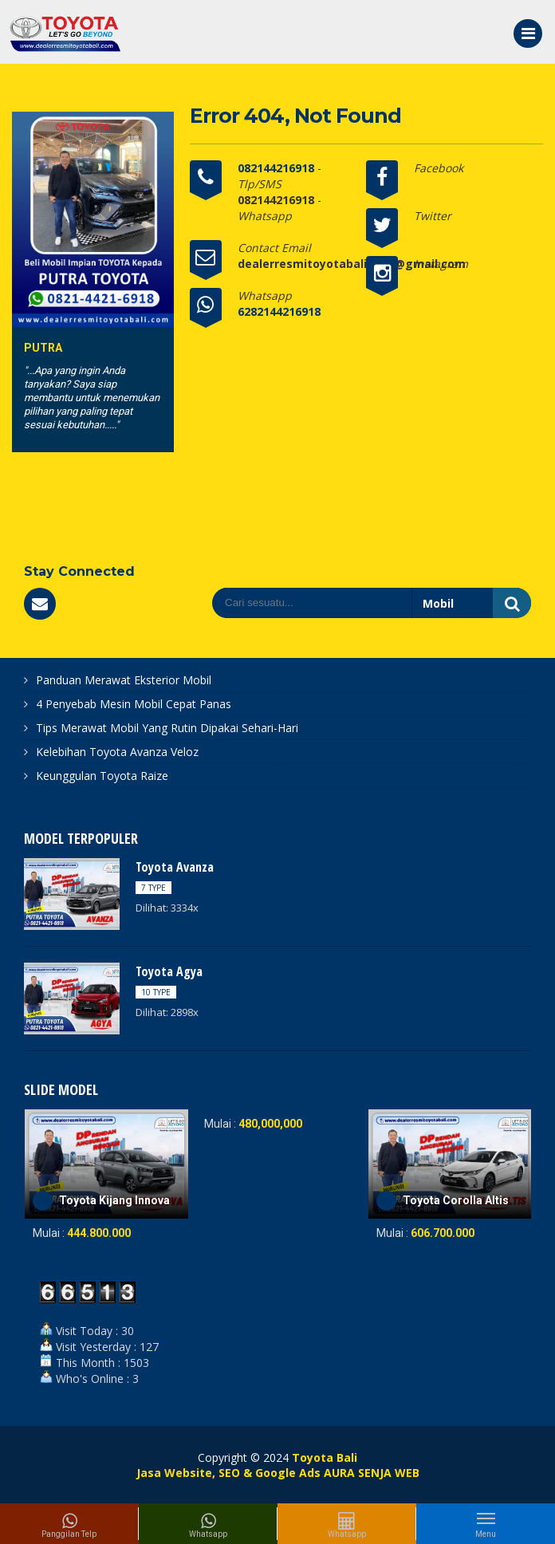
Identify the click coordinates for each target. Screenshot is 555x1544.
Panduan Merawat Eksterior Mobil (123, 679)
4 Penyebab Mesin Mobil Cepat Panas (133, 703)
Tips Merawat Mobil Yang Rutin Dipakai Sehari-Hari (167, 727)
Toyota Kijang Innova (114, 1200)
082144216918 (277, 167)
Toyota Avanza (175, 867)
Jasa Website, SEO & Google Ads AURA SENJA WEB (277, 1472)
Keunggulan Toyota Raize (102, 775)
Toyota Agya (169, 971)
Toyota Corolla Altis (456, 1200)
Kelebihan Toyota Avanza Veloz (117, 751)
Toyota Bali (324, 1457)
